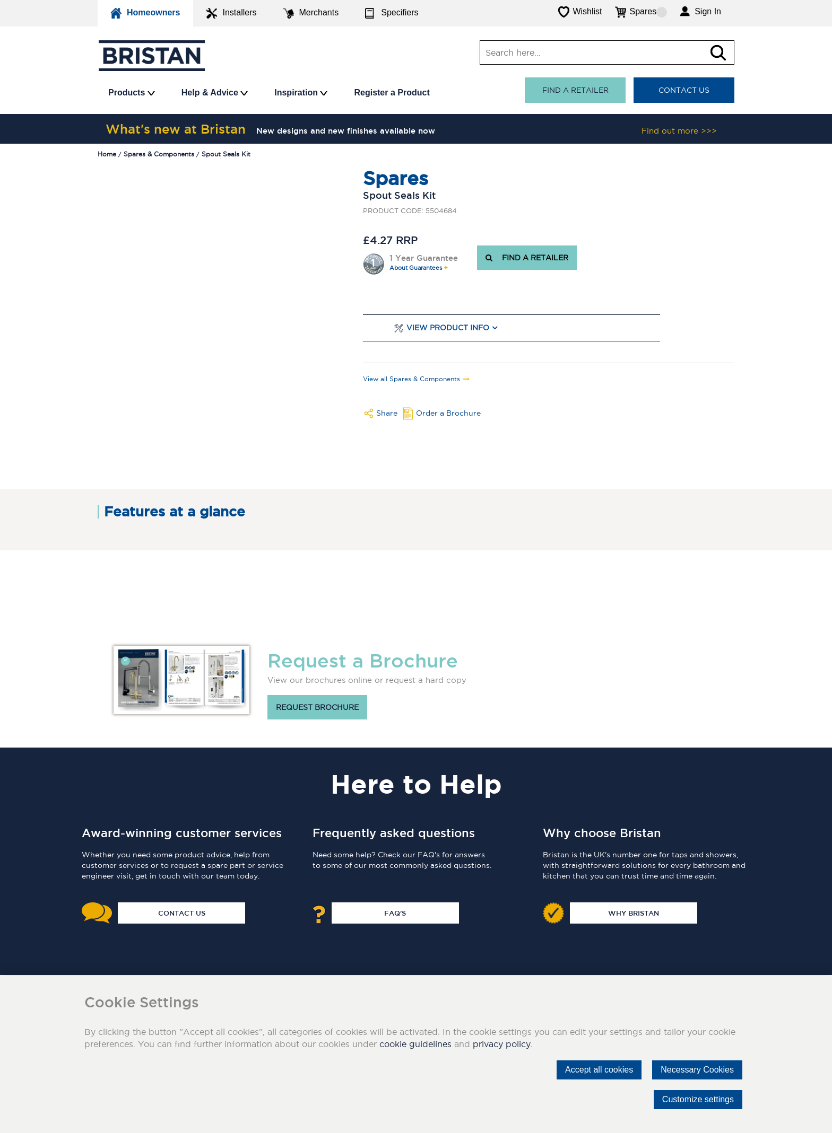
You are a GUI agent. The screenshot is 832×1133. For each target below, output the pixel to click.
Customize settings (698, 1099)
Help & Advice (214, 92)
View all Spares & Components (411, 379)
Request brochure (317, 707)
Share (386, 413)
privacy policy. (503, 1044)
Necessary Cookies (697, 1069)
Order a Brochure (448, 413)
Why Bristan (633, 913)
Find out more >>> (679, 130)
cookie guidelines (415, 1044)
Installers (231, 13)
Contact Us (683, 90)
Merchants (311, 13)
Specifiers (391, 13)
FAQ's (395, 913)
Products (131, 92)
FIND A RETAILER (527, 257)
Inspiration (300, 92)
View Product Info (447, 328)
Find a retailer (575, 90)
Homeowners (145, 13)
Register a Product (391, 92)
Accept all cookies (599, 1069)
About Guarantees (415, 268)
